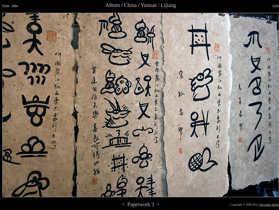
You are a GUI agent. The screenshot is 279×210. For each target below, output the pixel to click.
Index (15, 5)
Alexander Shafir (269, 204)
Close (275, 5)
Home (5, 5)
